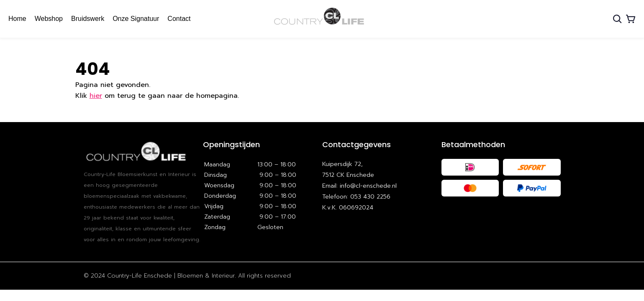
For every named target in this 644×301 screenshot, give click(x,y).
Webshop (49, 18)
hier (96, 96)
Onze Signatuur (136, 18)
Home (17, 18)
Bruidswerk (87, 18)
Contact (178, 18)
